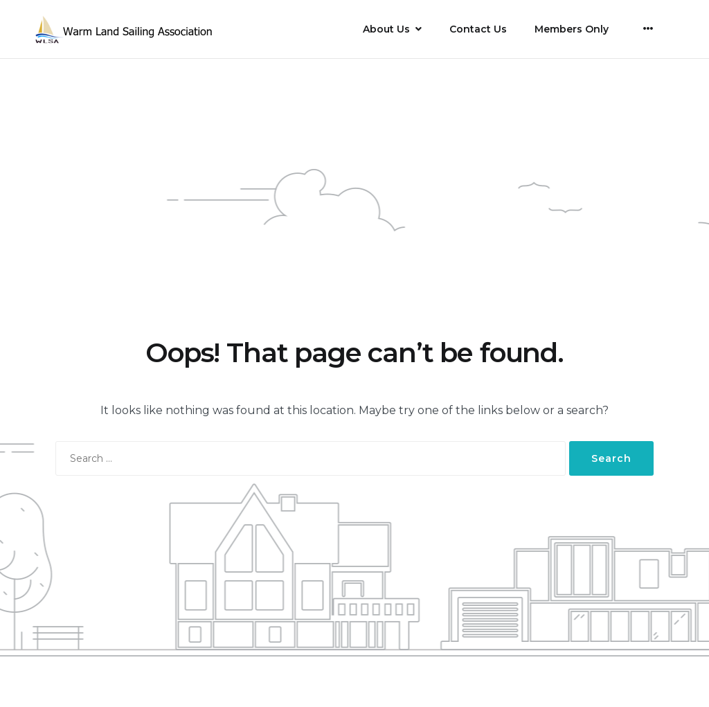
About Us (386, 29)
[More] (648, 28)
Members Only (572, 29)
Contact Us (478, 29)
